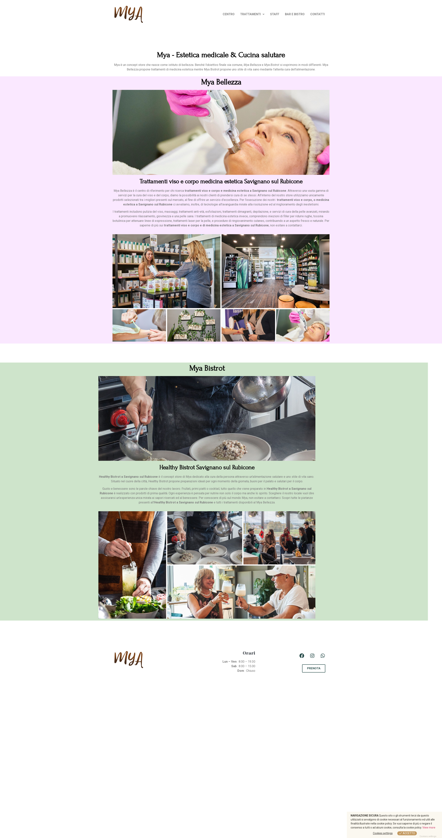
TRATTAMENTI (252, 14)
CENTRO (229, 14)
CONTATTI (317, 14)
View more (428, 827)
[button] (252, 14)
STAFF (274, 14)
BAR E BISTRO (295, 14)
